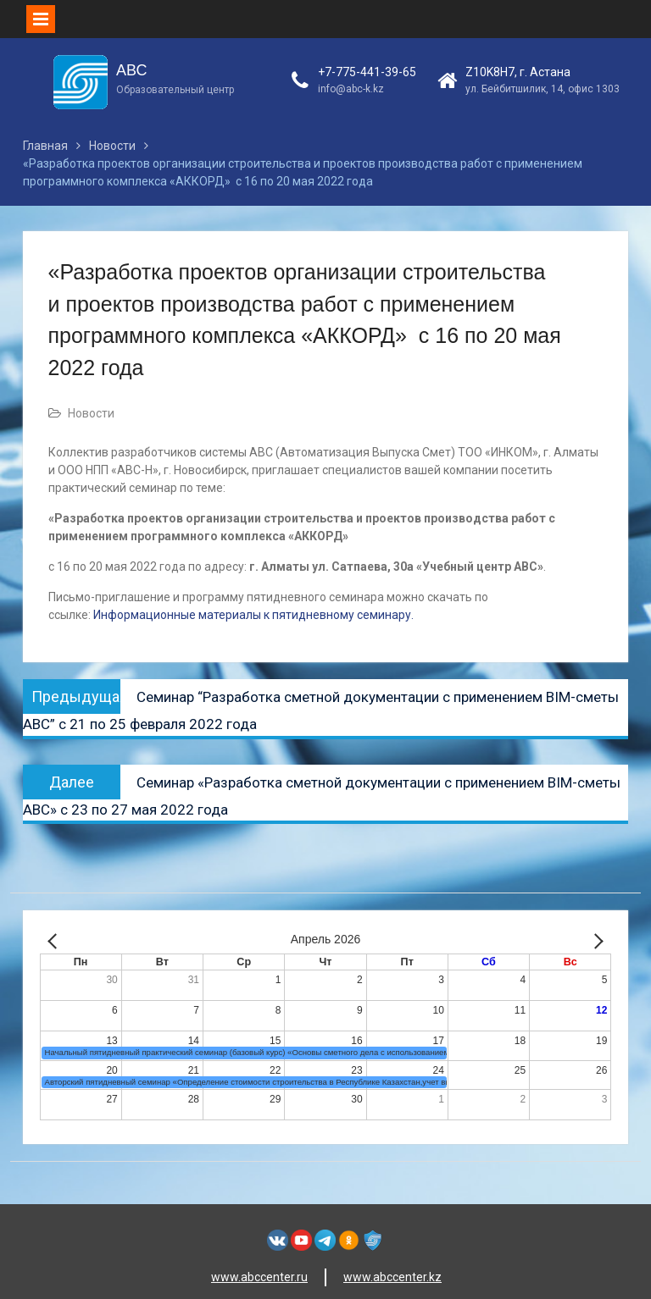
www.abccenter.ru (259, 1277)
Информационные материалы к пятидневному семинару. (252, 615)
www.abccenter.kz (392, 1277)
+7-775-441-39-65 (367, 72)
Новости (91, 413)
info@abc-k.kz (351, 89)
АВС (131, 70)
